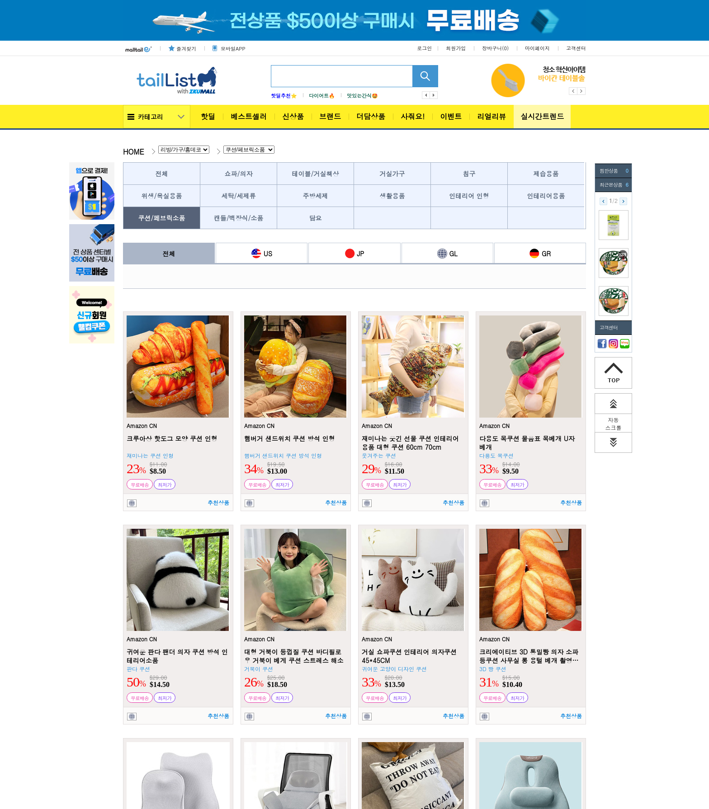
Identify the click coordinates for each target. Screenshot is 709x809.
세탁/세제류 (239, 195)
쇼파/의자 (239, 173)
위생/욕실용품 (162, 195)
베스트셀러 (249, 116)
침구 (469, 173)
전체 (162, 173)
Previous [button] (573, 91)
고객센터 (576, 48)
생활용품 (392, 195)
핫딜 (208, 116)
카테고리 (150, 116)
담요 (315, 217)
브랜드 (330, 116)
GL (447, 254)
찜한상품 (614, 171)
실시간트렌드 (542, 116)
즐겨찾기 (186, 48)
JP (354, 254)
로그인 (424, 48)
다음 (434, 95)
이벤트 (451, 116)
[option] (496, 80)
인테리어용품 (546, 195)
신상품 (293, 116)
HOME (133, 151)
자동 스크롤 (613, 423)
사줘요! (413, 116)
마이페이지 (537, 48)
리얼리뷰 (491, 116)
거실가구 (392, 173)
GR (540, 254)
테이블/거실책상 (315, 173)
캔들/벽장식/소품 (239, 217)
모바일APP (233, 48)
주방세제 (315, 195)
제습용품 (546, 173)
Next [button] (581, 91)
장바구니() (495, 48)
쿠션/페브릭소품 (161, 217)
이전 (426, 95)
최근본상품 (614, 185)
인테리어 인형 (469, 195)
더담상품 (370, 116)
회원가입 (456, 48)
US (261, 254)
